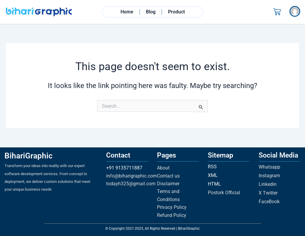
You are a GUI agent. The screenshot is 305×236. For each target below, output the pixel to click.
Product (176, 12)
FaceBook (269, 201)
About (163, 168)
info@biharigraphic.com (131, 176)
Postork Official (224, 192)
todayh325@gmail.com (130, 183)
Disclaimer (168, 183)
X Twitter (268, 193)
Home (127, 12)
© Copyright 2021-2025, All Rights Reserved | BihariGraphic (152, 228)
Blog (150, 12)
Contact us (168, 176)
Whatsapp (269, 167)
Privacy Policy (172, 207)
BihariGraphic (28, 155)
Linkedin (268, 184)
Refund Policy (171, 215)
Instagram (269, 175)
